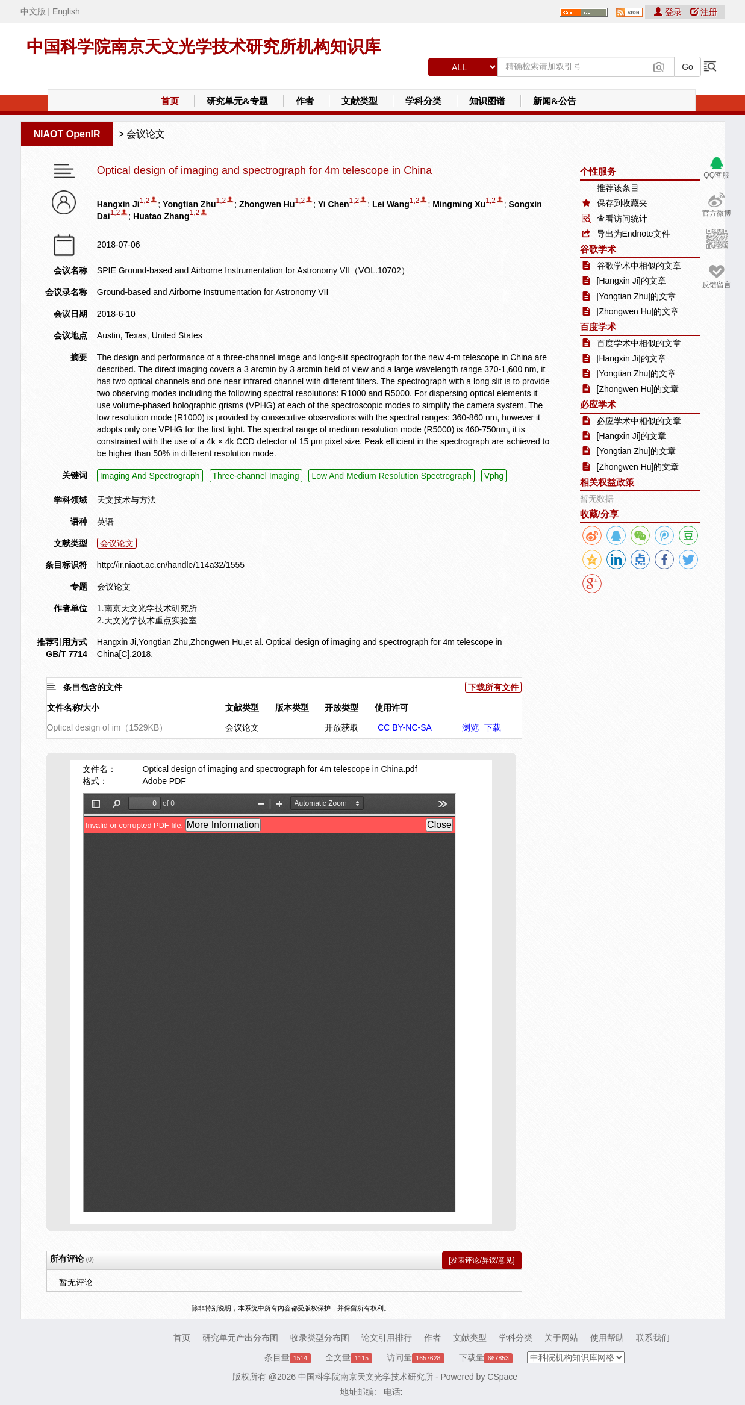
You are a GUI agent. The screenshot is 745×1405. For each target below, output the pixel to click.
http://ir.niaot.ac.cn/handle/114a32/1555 (171, 565)
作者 (305, 101)
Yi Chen (333, 204)
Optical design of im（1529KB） (107, 727)
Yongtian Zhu (189, 204)
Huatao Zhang (161, 216)
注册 (704, 12)
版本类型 (292, 707)
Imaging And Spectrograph (150, 476)
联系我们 (653, 1337)
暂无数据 (597, 498)
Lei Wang (391, 204)
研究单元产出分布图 (240, 1337)
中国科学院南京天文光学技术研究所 (365, 1377)
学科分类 (423, 101)
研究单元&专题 (238, 101)
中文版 (33, 11)
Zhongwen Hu (267, 204)
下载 (492, 727)
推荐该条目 (618, 188)
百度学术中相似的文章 (639, 343)
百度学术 (598, 327)
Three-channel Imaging (256, 476)
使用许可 (391, 707)
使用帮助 (607, 1337)
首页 (170, 101)
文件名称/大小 (73, 707)
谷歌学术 (598, 249)
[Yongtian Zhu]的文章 (636, 296)
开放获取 (341, 727)
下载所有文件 (493, 687)
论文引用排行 (386, 1337)
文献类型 (359, 101)
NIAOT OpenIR (67, 134)
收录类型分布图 (319, 1337)
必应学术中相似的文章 (639, 421)
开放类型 (341, 707)
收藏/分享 (599, 514)
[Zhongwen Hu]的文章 (638, 311)
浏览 (470, 727)
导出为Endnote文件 (633, 233)
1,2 (145, 200)
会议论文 (145, 134)
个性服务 (598, 171)
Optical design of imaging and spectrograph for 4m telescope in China (264, 170)
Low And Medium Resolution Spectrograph (391, 476)
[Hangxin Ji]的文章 (631, 280)
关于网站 (561, 1337)
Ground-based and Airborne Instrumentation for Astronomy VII (212, 292)
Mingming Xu (458, 204)
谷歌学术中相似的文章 (639, 265)
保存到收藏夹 (622, 203)
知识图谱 (487, 101)
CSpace (502, 1377)
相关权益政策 (607, 482)
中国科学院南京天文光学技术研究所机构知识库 (203, 46)
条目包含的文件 (92, 687)
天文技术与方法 (126, 500)
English (66, 11)
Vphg (494, 476)
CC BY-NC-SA (405, 727)
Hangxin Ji (118, 204)
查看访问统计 (622, 218)
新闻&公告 (555, 101)
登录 (669, 12)
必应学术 (598, 404)
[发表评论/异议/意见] (481, 1260)
